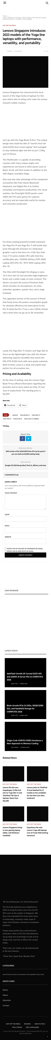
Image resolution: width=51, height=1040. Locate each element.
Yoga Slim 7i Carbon (31, 419)
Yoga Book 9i (25, 415)
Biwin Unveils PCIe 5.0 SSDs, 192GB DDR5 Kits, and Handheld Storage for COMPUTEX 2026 (25, 708)
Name (7, 514)
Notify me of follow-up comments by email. (25, 548)
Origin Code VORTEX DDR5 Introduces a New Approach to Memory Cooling (25, 742)
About (5, 995)
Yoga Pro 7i (36, 415)
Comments (11, 475)
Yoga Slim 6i (17, 419)
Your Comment (11, 493)
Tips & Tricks (40, 974)
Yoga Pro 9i (7, 419)
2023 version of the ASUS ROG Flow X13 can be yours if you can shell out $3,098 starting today (25, 452)
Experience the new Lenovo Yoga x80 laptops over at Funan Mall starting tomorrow (37, 831)
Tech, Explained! (31, 974)
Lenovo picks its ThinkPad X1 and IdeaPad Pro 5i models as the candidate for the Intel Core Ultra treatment (37, 793)
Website (8, 537)
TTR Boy (10, 51)
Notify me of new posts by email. (20, 551)
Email (7, 525)
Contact (6, 1005)
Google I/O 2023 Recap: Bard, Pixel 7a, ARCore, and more (25, 465)
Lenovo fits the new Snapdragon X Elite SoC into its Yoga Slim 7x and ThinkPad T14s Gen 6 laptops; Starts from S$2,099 (12, 794)
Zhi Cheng (14, 747)
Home (5, 16)
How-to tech (17, 974)
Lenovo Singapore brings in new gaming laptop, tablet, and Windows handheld (12, 831)
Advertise (7, 1000)
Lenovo (15, 415)
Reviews (23, 974)
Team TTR (14, 683)
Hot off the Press (9, 25)
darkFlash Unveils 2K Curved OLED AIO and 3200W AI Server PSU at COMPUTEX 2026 (25, 676)
